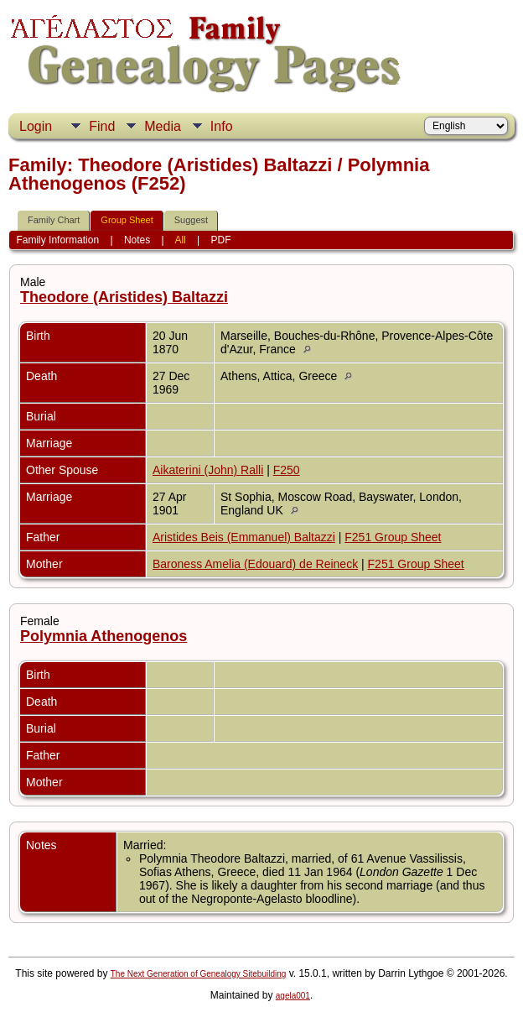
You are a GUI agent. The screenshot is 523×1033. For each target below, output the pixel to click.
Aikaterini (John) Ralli (208, 470)
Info (221, 126)
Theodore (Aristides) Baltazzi (124, 297)
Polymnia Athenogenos (103, 636)
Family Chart (54, 220)
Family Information (57, 240)
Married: (144, 845)
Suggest (191, 220)
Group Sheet (127, 220)
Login (35, 126)
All (179, 240)
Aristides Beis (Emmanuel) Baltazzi (244, 537)
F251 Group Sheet (392, 537)
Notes (137, 240)
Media (162, 126)
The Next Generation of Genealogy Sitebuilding (199, 973)
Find (102, 126)
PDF (221, 240)
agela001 (293, 995)
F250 (286, 470)
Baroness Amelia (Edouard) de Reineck (255, 564)
